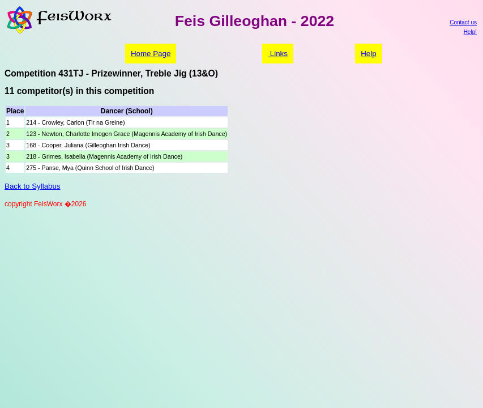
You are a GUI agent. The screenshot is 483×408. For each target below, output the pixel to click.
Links (278, 53)
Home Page (150, 53)
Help (368, 53)
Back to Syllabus (33, 186)
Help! (470, 32)
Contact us (463, 22)
